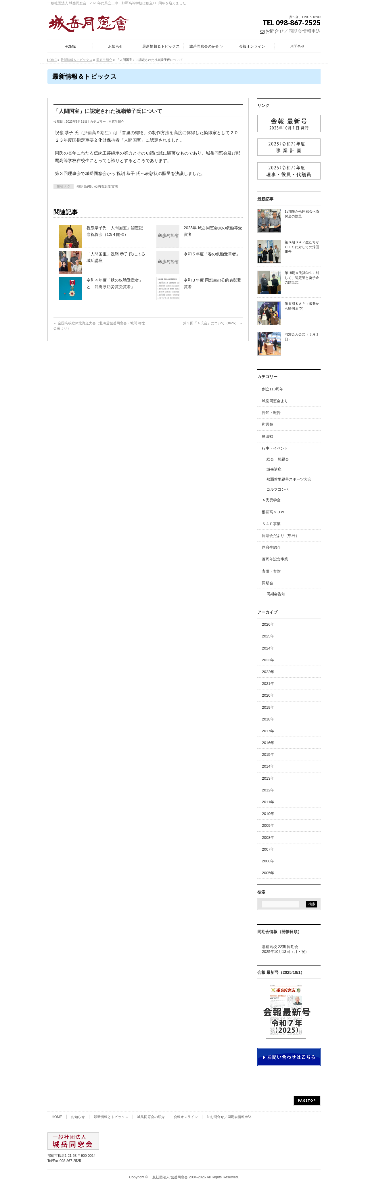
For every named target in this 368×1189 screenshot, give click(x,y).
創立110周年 (272, 389)
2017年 (268, 731)
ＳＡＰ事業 (271, 524)
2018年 (268, 719)
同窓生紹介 (116, 121)
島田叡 (267, 436)
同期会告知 (276, 594)
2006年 (268, 861)
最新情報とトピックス (111, 1117)
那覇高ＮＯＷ (273, 512)
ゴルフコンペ (278, 489)
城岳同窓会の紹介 (151, 1117)
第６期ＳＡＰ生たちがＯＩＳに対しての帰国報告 (302, 246)
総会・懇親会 (278, 459)
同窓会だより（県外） (280, 535)
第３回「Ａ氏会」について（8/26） (213, 323)
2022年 (268, 672)
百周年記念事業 (275, 559)
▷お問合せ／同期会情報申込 (229, 1117)
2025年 (268, 636)
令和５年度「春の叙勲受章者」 (212, 254)
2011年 (268, 802)
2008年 (268, 837)
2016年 (268, 743)
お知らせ (78, 1117)
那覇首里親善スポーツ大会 (289, 479)
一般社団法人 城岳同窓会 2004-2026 (177, 1177)
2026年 (268, 624)
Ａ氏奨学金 (271, 500)
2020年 (268, 695)
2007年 (268, 849)
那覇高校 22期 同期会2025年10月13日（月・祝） (285, 949)
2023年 (268, 660)
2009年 (268, 825)
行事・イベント (275, 448)
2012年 (268, 790)
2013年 (268, 778)
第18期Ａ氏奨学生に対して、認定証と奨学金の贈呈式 (302, 277)
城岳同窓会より (275, 401)
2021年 (268, 683)
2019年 (268, 707)
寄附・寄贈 (271, 571)
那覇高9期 (84, 186)
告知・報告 (271, 413)
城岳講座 (274, 469)
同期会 (267, 583)
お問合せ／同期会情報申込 (293, 31)
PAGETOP (307, 1100)
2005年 (268, 873)
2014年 (268, 766)
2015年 (268, 754)
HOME (57, 1117)
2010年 (268, 814)
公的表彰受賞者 (106, 186)
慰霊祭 (267, 424)
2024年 (268, 648)
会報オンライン (186, 1117)
